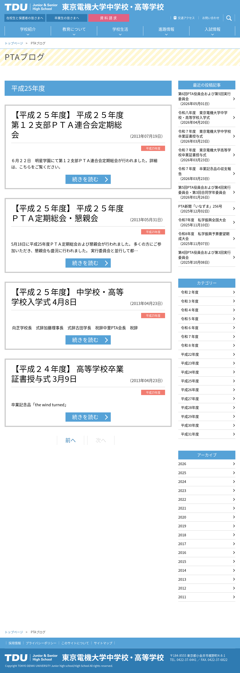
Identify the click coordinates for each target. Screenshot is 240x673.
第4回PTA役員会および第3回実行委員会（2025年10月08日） (204, 257)
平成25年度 (190, 380)
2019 (182, 525)
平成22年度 (190, 354)
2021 (182, 508)
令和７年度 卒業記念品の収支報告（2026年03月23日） (204, 173)
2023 (182, 490)
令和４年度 (189, 309)
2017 (182, 543)
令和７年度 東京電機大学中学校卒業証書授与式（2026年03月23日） (204, 136)
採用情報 (15, 643)
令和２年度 (189, 292)
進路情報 (166, 29)
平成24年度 (190, 372)
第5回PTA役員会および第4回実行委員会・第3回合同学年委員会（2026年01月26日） (204, 192)
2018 (182, 534)
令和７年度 (189, 336)
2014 (182, 570)
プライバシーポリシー (41, 643)
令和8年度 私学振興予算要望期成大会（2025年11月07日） (203, 238)
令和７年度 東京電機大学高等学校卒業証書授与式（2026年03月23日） (204, 154)
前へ (70, 440)
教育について (74, 29)
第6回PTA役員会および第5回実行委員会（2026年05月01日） (204, 98)
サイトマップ (103, 643)
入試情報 (212, 29)
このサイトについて (75, 643)
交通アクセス (186, 18)
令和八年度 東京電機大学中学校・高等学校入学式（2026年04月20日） (202, 117)
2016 (182, 552)
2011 (182, 596)
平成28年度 (190, 407)
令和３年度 (189, 301)
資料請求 (109, 17)
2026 (182, 463)
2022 (182, 499)
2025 (182, 472)
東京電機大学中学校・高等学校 (86, 657)
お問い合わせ (210, 18)
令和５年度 (189, 318)
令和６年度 (189, 327)
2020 (182, 517)
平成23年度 (190, 363)
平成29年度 (190, 416)
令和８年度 (189, 345)
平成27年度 (190, 398)
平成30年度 (190, 425)
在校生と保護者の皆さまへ (24, 18)
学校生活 (120, 29)
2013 (182, 579)
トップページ (14, 43)
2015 (182, 561)
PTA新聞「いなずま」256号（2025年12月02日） (200, 208)
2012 (182, 588)
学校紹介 (28, 29)
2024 (182, 481)
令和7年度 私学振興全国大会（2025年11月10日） (202, 222)
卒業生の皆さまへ (67, 18)
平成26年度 (190, 389)
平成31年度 (190, 434)
